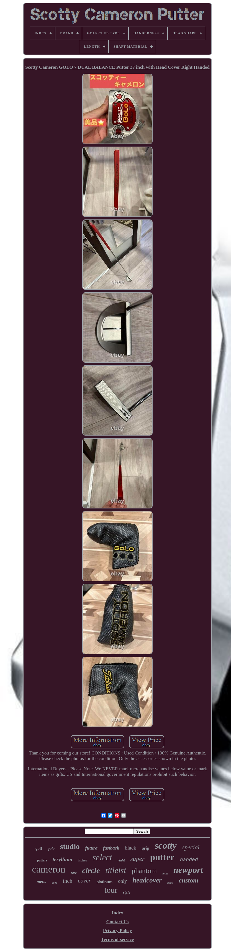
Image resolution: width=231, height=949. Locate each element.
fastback (111, 848)
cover (84, 880)
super (137, 858)
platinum (104, 882)
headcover (147, 880)
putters (42, 860)
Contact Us (117, 921)
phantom (144, 871)
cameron (48, 869)
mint (165, 873)
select (102, 857)
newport (188, 870)
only (122, 881)
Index (117, 912)
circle (91, 870)
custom (188, 880)
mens (41, 881)
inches (82, 860)
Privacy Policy (117, 930)
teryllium (62, 859)
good (54, 882)
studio (70, 846)
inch (67, 881)
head (170, 882)
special (190, 847)
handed (189, 860)
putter (162, 857)
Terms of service (117, 939)
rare (74, 873)
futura (91, 848)
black (130, 848)
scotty (165, 845)
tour (110, 890)
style (127, 892)
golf (38, 848)
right (121, 860)
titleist (115, 870)
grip (145, 848)
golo (51, 848)
